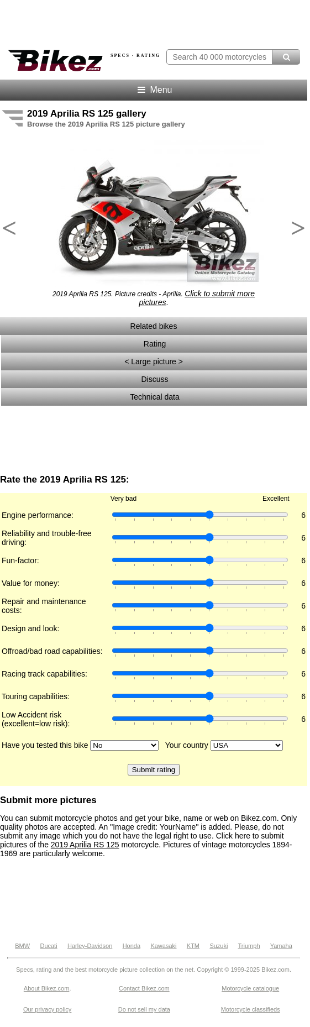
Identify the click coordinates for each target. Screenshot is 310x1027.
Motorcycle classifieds (250, 1009)
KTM (193, 945)
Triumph (249, 945)
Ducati (48, 945)
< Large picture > (154, 361)
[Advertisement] (153, 440)
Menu (153, 90)
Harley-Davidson (89, 945)
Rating (155, 343)
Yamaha (281, 945)
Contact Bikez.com (144, 988)
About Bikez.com (47, 988)
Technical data (155, 396)
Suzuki (218, 945)
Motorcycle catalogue (250, 988)
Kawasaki (163, 945)
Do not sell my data (144, 1009)
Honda (131, 945)
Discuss (154, 379)
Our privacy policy (47, 1009)
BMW (22, 945)
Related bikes (153, 326)
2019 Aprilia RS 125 (85, 844)
